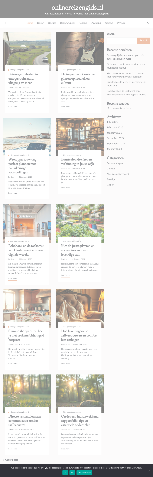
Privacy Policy (84, 472)
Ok (65, 472)
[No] (149, 470)
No (72, 472)
